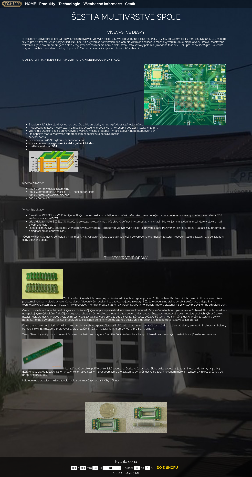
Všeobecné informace (103, 4)
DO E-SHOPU (167, 468)
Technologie (69, 4)
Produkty (47, 4)
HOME (30, 4)
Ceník (130, 4)
